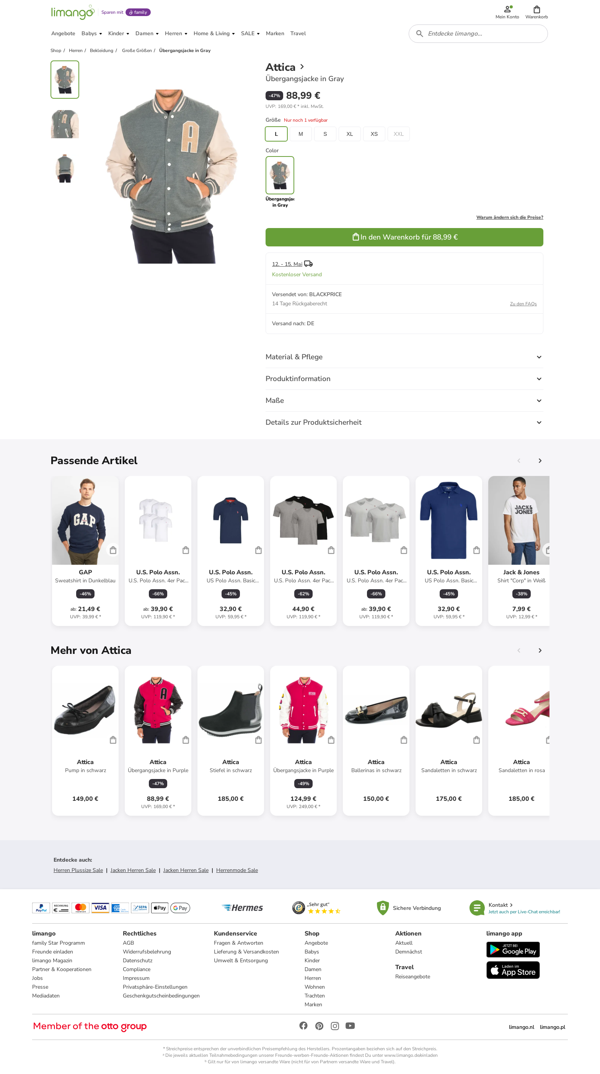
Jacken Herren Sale (133, 870)
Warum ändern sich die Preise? (509, 217)
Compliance (136, 969)
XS (374, 134)
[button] (536, 12)
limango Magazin (52, 960)
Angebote (316, 943)
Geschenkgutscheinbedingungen (161, 995)
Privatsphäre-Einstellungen (155, 987)
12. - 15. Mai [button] (287, 264)
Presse (40, 987)
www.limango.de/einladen (411, 1055)
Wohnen (315, 987)
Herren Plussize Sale (78, 870)
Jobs (37, 978)
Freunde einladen (52, 951)
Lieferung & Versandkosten (246, 951)
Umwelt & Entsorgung (241, 960)
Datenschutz (137, 960)
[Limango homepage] (73, 12)
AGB (128, 943)
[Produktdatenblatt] (85, 551)
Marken (313, 1004)
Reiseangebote (412, 976)
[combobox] (478, 34)
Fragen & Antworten (238, 943)
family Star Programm (58, 943)
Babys (312, 951)
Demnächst (408, 951)
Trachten (315, 995)
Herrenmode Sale (237, 870)
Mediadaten (46, 995)
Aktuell (403, 943)
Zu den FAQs (523, 304)
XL (349, 134)
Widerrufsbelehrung (147, 951)
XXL (399, 134)
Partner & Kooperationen (61, 969)
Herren (313, 978)
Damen (313, 969)
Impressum (136, 978)
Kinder (312, 960)
